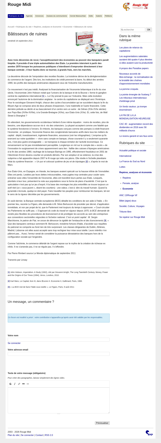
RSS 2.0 (49, 435)
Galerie (99, 16)
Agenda (29, 16)
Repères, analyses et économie (47, 27)
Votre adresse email (18, 350)
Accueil (11, 27)
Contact (39, 435)
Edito (91, 16)
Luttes (122, 167)
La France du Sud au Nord (132, 161)
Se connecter (14, 343)
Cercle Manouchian (78, 16)
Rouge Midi (19, 4)
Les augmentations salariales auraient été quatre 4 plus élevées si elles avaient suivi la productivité (136, 59)
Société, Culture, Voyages (131, 206)
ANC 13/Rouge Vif (128, 195)
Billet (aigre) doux (127, 201)
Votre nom (13, 335)
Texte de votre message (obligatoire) (27, 373)
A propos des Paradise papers (133, 68)
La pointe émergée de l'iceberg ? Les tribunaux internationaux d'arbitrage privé (135, 97)
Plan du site (13, 435)
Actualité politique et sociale (132, 150)
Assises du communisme (56, 16)
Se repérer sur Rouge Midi (132, 217)
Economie (68, 27)
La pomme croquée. (129, 89)
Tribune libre (125, 212)
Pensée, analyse (131, 183)
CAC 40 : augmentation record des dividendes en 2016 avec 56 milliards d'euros (136, 127)
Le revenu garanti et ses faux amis (136, 136)
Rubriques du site (16, 16)
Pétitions (108, 16)
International (125, 156)
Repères (127, 178)
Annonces (39, 16)
